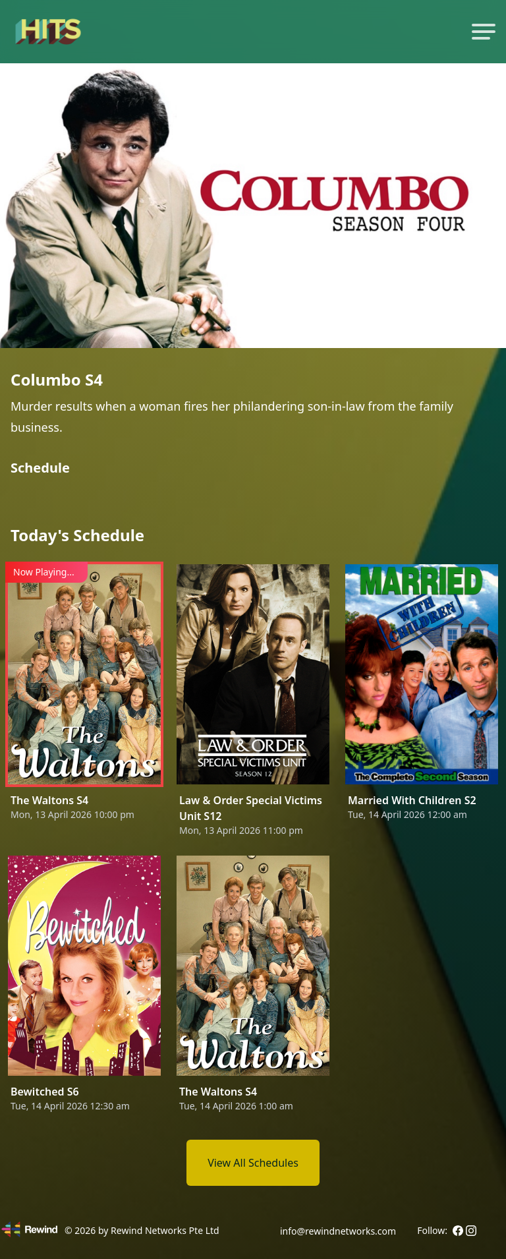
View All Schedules (253, 1163)
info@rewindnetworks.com (338, 1231)
